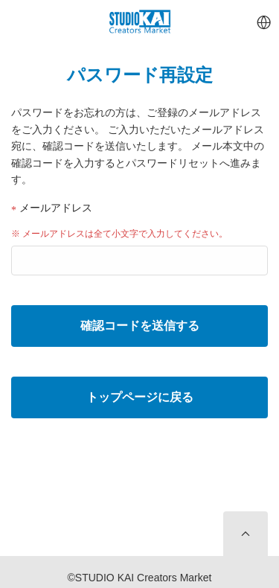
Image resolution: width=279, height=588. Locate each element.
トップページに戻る (139, 397)
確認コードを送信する (139, 325)
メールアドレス (51, 208)
